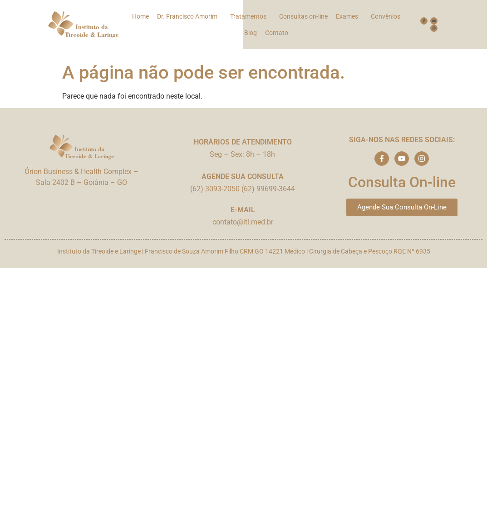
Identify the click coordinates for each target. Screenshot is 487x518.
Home (140, 16)
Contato (276, 32)
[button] (189, 16)
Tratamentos (248, 16)
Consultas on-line (303, 16)
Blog (250, 32)
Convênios (385, 16)
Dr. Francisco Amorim (187, 16)
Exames (347, 16)
